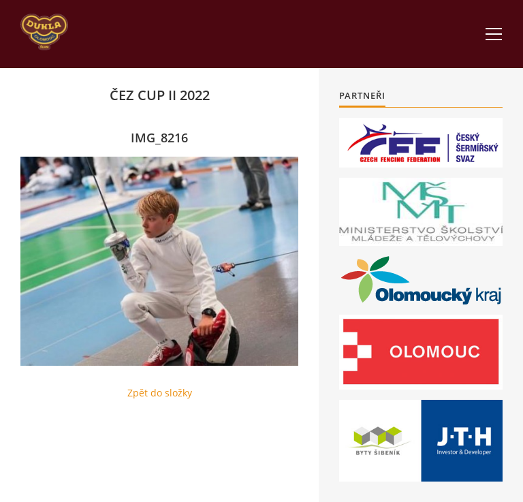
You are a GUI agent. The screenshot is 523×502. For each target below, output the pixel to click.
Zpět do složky (159, 392)
